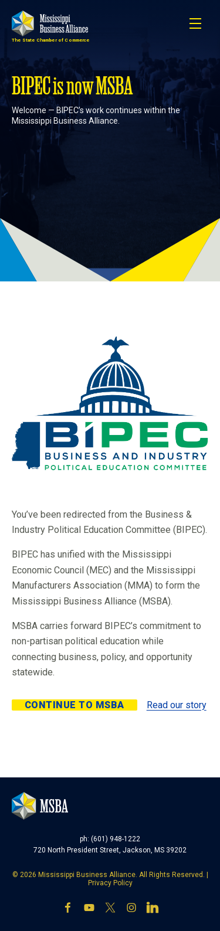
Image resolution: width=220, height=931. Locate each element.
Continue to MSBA (74, 705)
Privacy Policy (110, 883)
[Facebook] (68, 908)
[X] (110, 908)
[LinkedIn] (152, 908)
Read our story (177, 705)
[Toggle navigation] (195, 23)
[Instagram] (131, 908)
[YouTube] (89, 908)
